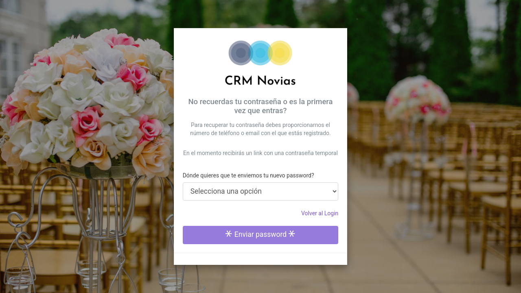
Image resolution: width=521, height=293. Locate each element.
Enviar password (260, 234)
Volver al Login (319, 213)
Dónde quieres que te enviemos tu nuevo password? (248, 175)
